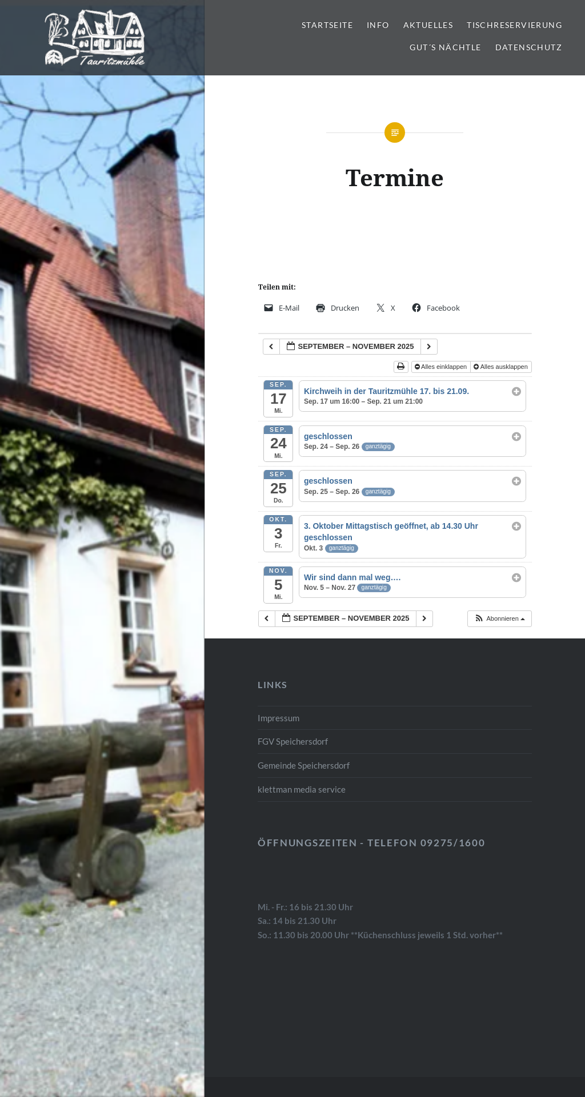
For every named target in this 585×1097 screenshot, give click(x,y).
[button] (499, 618)
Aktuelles (428, 25)
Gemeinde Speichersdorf (304, 765)
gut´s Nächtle (445, 47)
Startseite (327, 25)
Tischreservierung (514, 25)
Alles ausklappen (502, 366)
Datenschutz (528, 47)
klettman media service (302, 789)
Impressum (278, 718)
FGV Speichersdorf (293, 741)
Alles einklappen (442, 366)
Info (378, 25)
